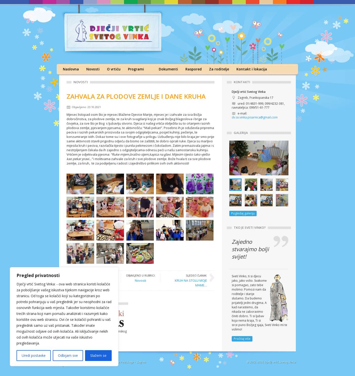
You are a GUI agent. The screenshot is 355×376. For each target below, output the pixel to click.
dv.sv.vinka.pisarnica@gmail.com (255, 117)
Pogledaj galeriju (243, 213)
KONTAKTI (242, 82)
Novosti (93, 69)
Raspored (193, 69)
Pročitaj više (242, 339)
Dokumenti (168, 69)
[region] (64, 316)
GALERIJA (241, 132)
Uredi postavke (34, 355)
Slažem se (98, 355)
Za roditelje (219, 69)
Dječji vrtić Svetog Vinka (280, 362)
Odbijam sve (68, 355)
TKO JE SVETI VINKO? (250, 227)
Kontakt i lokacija (251, 69)
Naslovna (71, 69)
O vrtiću (114, 69)
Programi (136, 69)
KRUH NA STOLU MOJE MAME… (186, 280)
